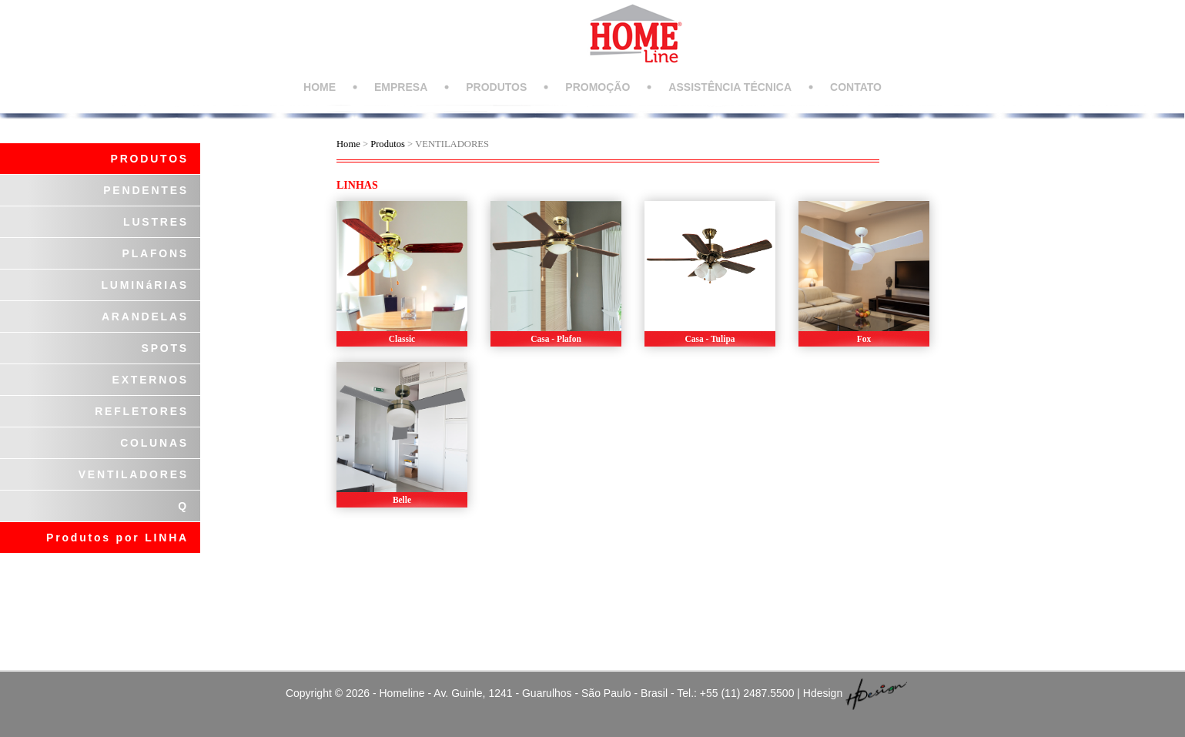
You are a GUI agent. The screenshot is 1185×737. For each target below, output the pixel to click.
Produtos (388, 144)
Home (348, 144)
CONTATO (856, 87)
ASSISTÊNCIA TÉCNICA (730, 87)
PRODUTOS (496, 87)
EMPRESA (400, 87)
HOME (319, 87)
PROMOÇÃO (597, 87)
